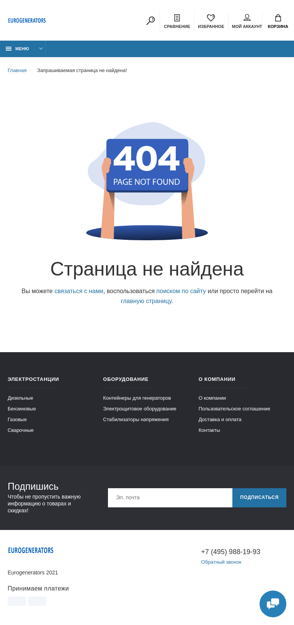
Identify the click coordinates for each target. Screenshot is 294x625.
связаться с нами (78, 291)
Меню (17, 48)
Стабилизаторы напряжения (135, 419)
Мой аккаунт (247, 21)
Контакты (209, 430)
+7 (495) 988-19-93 (230, 552)
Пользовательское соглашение (234, 409)
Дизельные (20, 398)
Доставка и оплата (220, 419)
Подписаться (259, 497)
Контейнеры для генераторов (137, 398)
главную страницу (146, 301)
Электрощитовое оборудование (139, 409)
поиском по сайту (181, 291)
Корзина (278, 21)
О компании (212, 398)
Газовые (17, 419)
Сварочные (21, 430)
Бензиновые (22, 409)
